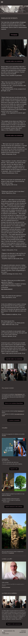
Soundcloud (11, 552)
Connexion (23, 630)
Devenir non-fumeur (6, 587)
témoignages (20, 411)
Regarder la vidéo (14, 468)
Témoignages (14, 34)
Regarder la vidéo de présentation (14, 624)
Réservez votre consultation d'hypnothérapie (14, 403)
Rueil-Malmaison (18, 394)
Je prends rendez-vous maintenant (14, 61)
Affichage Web (22, 632)
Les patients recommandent (13, 420)
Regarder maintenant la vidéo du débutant (14, 506)
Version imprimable (7, 630)
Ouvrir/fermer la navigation (14, 2)
